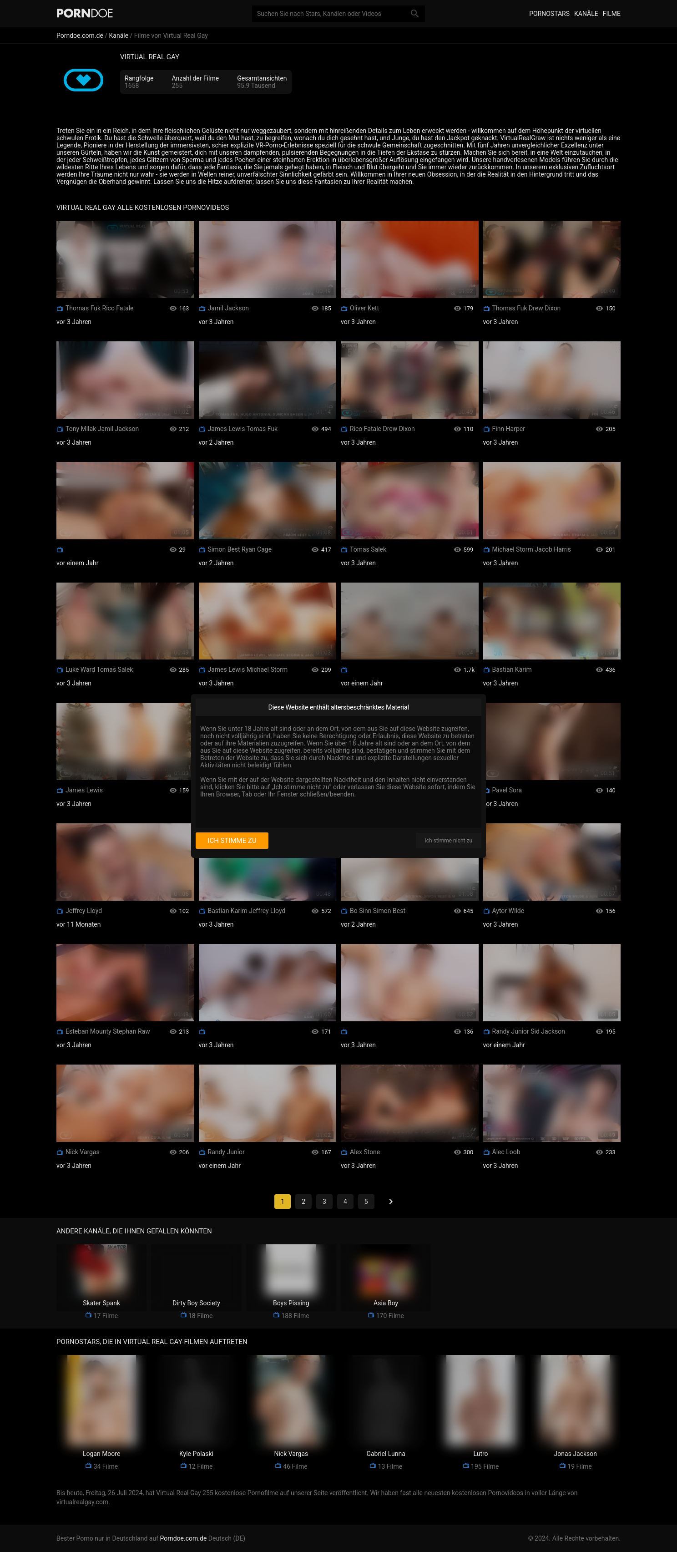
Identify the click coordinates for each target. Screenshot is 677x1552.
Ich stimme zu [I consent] (231, 841)
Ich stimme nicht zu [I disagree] (448, 840)
